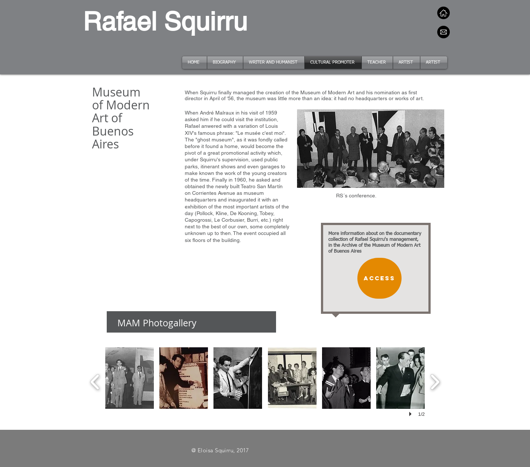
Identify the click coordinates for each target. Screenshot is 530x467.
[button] (129, 378)
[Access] (379, 278)
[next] (435, 381)
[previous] (95, 381)
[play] (411, 414)
